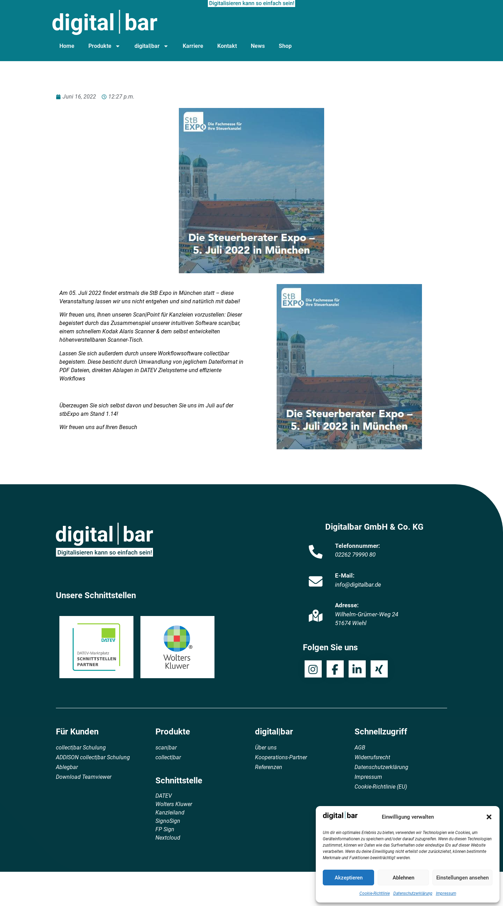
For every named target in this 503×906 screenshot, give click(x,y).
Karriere (193, 46)
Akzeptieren (349, 878)
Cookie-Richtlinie (374, 893)
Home (66, 46)
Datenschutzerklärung (412, 893)
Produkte (104, 46)
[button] (489, 816)
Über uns (266, 747)
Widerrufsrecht (372, 757)
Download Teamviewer (83, 777)
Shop (285, 46)
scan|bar (166, 747)
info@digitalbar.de (358, 584)
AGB (360, 747)
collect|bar (168, 757)
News (258, 46)
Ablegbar (67, 767)
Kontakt (227, 46)
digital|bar (151, 46)
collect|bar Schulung (81, 747)
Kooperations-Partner (281, 757)
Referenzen (268, 767)
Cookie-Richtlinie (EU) (381, 786)
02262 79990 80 (355, 554)
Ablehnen (403, 878)
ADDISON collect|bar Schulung (93, 757)
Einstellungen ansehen (462, 878)
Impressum (446, 893)
